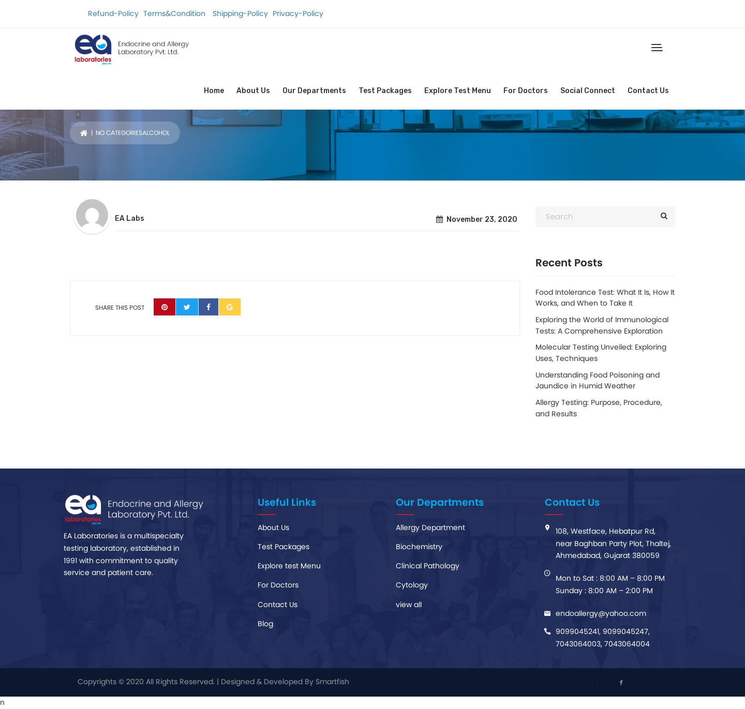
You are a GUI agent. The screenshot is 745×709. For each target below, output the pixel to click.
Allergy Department (430, 527)
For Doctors (525, 90)
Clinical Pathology (427, 566)
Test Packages (385, 90)
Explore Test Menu (457, 90)
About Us (253, 90)
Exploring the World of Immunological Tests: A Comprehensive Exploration (601, 325)
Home (214, 90)
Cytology (412, 585)
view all (409, 604)
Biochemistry (419, 546)
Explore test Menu (289, 566)
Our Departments (314, 90)
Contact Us (648, 90)
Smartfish (332, 681)
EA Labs (129, 218)
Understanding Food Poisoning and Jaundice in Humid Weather (597, 380)
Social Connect (587, 90)
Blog (265, 624)
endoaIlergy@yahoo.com (601, 613)
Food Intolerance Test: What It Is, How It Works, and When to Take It (605, 298)
